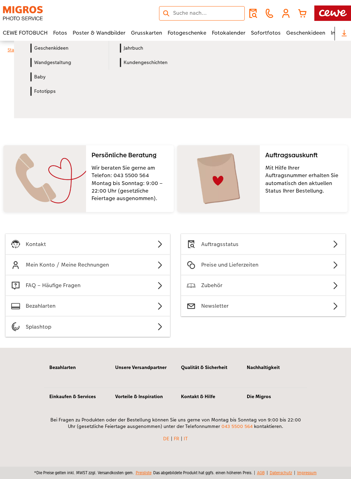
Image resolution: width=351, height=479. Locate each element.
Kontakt (88, 244)
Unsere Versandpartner (141, 367)
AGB (261, 472)
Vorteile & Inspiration (139, 396)
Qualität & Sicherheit (204, 367)
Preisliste (144, 472)
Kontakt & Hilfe (198, 396)
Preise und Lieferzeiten (263, 265)
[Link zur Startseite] (70, 13)
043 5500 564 (237, 426)
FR (176, 438)
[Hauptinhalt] (175, 203)
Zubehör (263, 285)
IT (186, 438)
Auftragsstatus (263, 244)
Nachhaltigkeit (263, 367)
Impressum (307, 472)
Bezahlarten (88, 306)
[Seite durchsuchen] (202, 13)
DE (166, 438)
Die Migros (259, 396)
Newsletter (263, 306)
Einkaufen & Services (72, 396)
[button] (286, 13)
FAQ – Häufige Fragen (88, 285)
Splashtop (88, 326)
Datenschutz (281, 472)
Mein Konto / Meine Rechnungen (88, 265)
